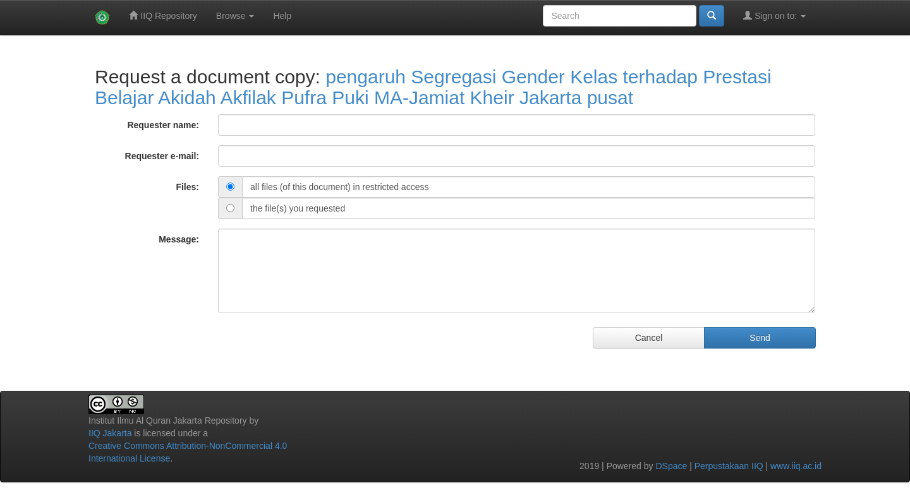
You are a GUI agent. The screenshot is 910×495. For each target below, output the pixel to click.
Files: (187, 187)
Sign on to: (774, 15)
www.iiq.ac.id (796, 466)
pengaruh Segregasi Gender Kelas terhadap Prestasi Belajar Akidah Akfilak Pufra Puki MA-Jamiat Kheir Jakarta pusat (433, 87)
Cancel (649, 338)
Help (282, 16)
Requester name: (163, 125)
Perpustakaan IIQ (729, 466)
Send (759, 338)
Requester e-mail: (162, 156)
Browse (235, 16)
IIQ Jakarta (109, 433)
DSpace (671, 466)
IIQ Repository (163, 15)
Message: (179, 239)
